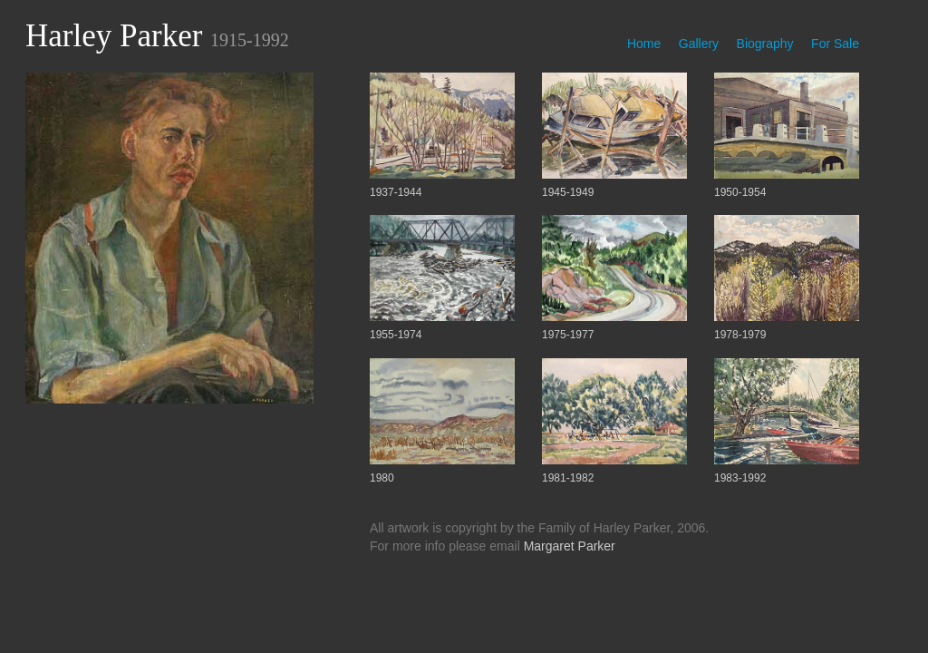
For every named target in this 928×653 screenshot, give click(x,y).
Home (644, 43)
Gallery (699, 43)
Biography (765, 43)
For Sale (835, 43)
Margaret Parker (569, 546)
